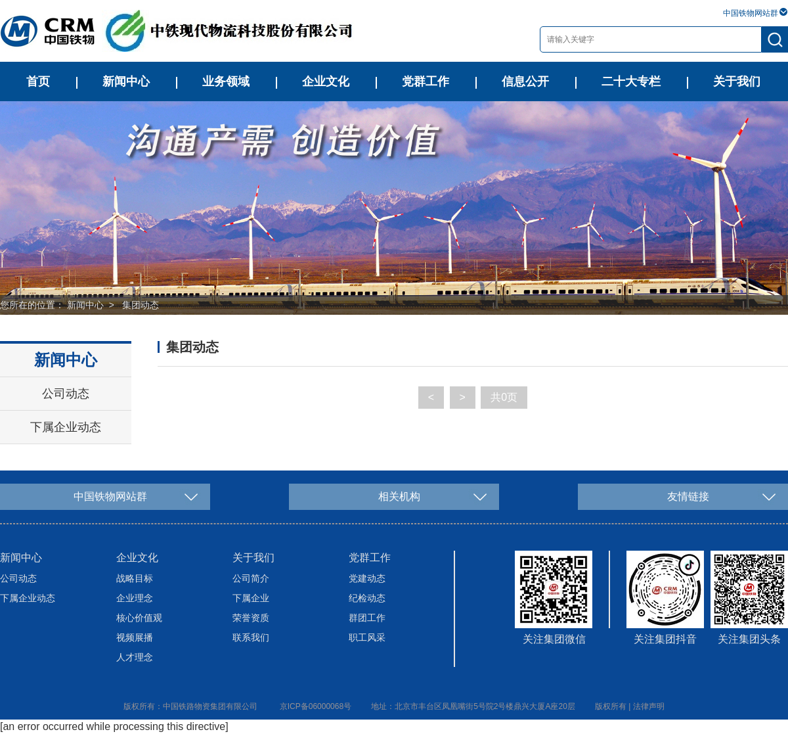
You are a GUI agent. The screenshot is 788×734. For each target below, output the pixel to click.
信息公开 (525, 81)
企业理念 (134, 598)
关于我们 (736, 81)
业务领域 (226, 81)
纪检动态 (367, 598)
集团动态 (140, 305)
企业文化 (325, 81)
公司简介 (250, 578)
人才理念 (134, 657)
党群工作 (425, 81)
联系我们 (250, 637)
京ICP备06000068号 (315, 706)
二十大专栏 (631, 81)
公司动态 (65, 393)
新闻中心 (126, 81)
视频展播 (134, 637)
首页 (38, 81)
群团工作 (367, 617)
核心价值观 (139, 617)
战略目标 (134, 578)
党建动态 (367, 578)
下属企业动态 (65, 427)
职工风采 (367, 637)
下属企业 (250, 598)
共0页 (504, 397)
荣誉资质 (250, 617)
